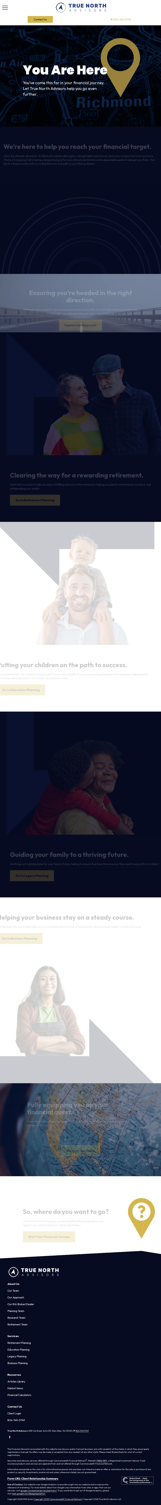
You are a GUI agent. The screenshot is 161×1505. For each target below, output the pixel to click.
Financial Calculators (19, 1395)
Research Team (16, 1317)
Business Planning (17, 1363)
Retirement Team (17, 1324)
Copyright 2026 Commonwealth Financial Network (58, 1499)
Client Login (14, 1413)
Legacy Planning (16, 1356)
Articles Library (16, 1381)
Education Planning (18, 1349)
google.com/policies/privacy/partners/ (39, 1490)
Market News (15, 1388)
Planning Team (15, 1311)
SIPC (105, 1460)
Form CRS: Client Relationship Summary (32, 1478)
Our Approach (15, 1297)
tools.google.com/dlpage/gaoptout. (29, 1493)
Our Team (13, 1290)
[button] (40, 19)
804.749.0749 (82, 1431)
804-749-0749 (121, 19)
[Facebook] (9, 1437)
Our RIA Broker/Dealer (20, 1304)
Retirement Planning (19, 1342)
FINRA (99, 1460)
